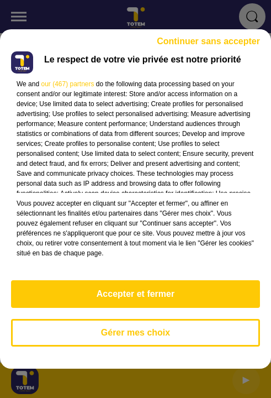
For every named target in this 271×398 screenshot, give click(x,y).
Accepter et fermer (135, 293)
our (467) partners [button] (67, 84)
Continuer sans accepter (208, 41)
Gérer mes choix (135, 332)
